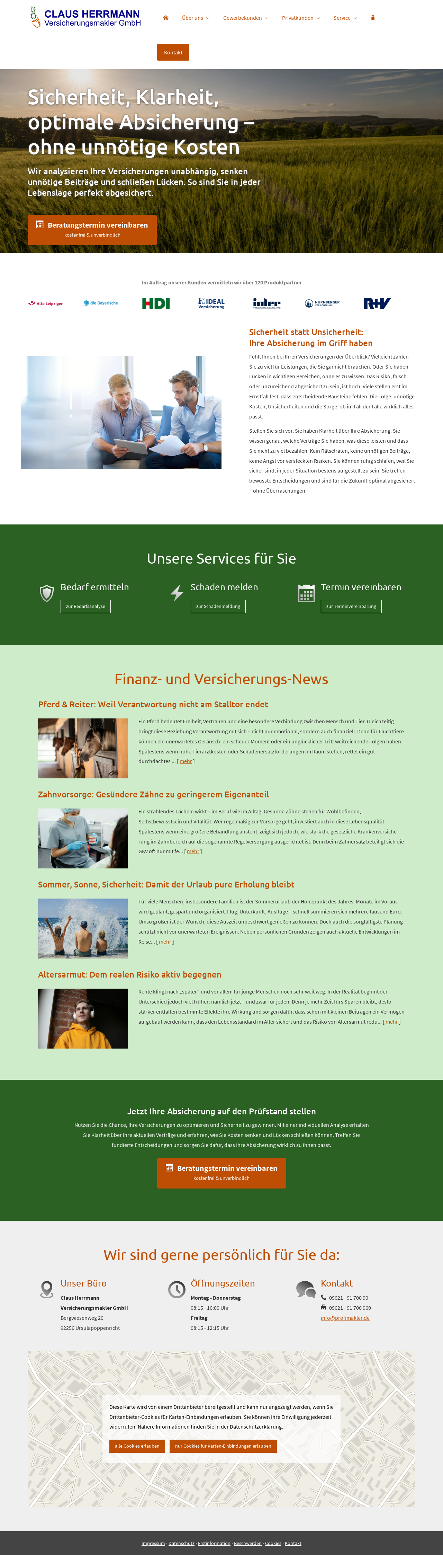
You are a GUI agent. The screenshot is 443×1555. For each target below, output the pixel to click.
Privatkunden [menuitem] (298, 17)
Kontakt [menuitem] (173, 52)
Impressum (153, 1543)
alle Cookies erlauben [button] (137, 1446)
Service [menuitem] (342, 17)
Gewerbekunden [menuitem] (242, 17)
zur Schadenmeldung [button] (218, 606)
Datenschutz (182, 1543)
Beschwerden (248, 1543)
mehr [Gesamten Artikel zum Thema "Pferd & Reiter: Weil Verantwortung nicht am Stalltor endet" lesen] (186, 761)
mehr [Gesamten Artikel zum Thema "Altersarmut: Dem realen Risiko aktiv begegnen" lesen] (392, 1021)
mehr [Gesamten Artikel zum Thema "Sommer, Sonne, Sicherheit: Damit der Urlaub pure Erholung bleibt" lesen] (165, 941)
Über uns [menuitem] (192, 17)
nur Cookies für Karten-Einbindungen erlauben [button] (223, 1446)
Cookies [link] (273, 1543)
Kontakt (293, 1543)
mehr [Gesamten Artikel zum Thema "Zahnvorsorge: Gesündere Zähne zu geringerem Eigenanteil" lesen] (193, 851)
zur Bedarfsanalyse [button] (85, 606)
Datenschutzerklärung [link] (256, 1426)
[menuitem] (165, 17)
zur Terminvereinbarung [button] (351, 606)
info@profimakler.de (345, 1317)
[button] (92, 230)
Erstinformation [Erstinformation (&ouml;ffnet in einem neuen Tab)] (214, 1543)
